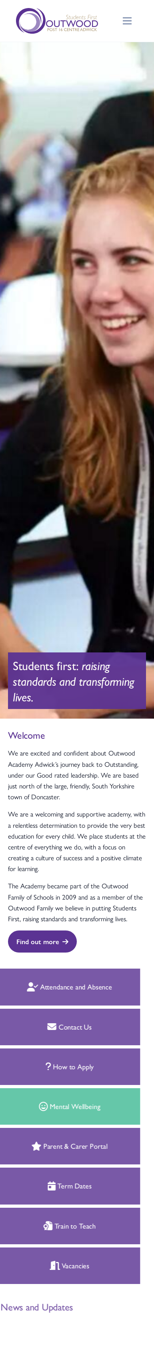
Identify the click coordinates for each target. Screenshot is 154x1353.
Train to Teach (61, 1226)
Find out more (42, 941)
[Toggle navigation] (127, 21)
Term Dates (62, 1185)
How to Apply (61, 1066)
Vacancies (61, 1265)
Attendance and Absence (61, 986)
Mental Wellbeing (61, 1106)
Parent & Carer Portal (61, 1146)
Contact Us (61, 1027)
